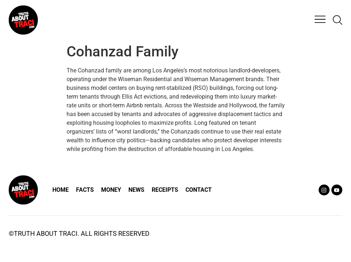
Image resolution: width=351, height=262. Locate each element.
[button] (320, 20)
